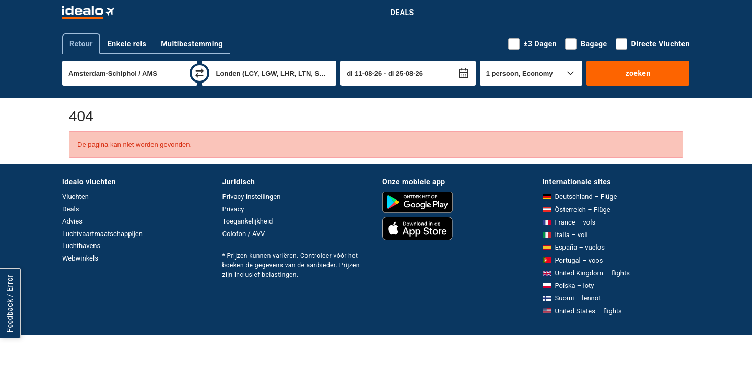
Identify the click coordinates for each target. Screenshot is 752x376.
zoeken (637, 73)
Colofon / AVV (243, 234)
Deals (402, 12)
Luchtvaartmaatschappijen (102, 234)
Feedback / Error (10, 304)
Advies (72, 221)
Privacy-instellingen (251, 197)
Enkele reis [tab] (127, 44)
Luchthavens (81, 246)
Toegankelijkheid (247, 221)
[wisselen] (199, 73)
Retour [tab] (81, 44)
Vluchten (75, 197)
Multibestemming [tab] (191, 44)
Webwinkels (80, 258)
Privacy (233, 209)
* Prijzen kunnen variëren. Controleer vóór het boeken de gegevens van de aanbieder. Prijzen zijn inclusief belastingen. (291, 265)
